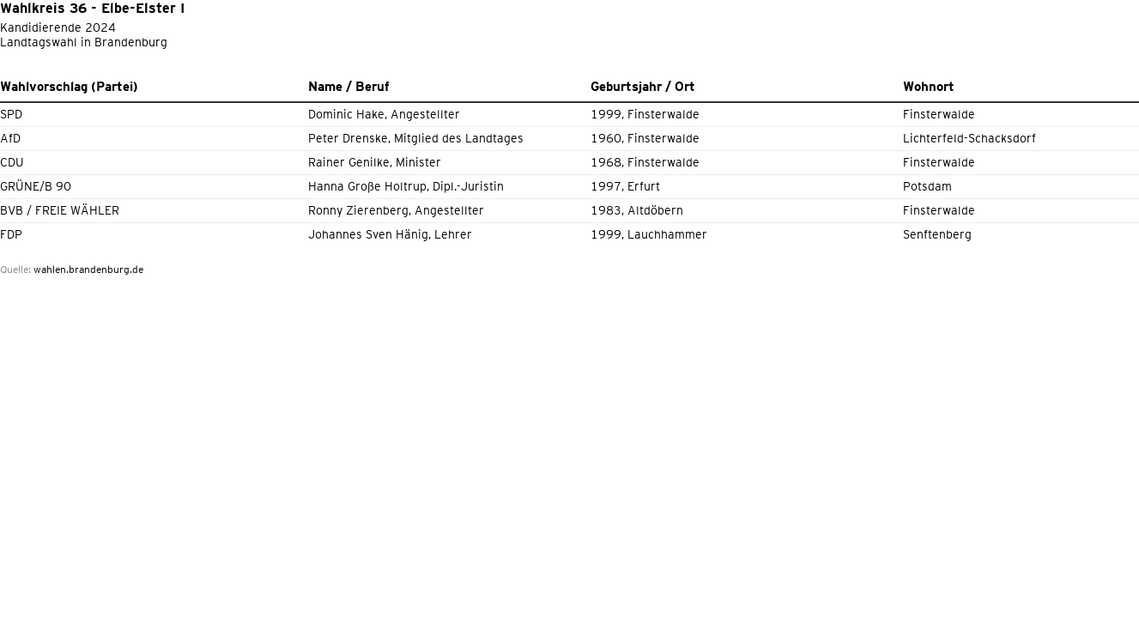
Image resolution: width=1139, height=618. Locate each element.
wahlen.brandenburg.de (88, 270)
